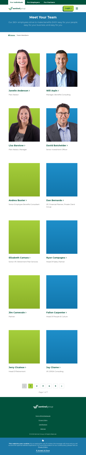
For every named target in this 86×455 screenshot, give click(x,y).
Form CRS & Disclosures (43, 416)
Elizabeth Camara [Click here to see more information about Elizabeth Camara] (19, 257)
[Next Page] (61, 386)
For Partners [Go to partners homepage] (49, 2)
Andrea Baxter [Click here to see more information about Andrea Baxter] (18, 200)
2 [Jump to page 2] (36, 386)
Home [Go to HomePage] (11, 35)
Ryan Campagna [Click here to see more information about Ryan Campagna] (56, 257)
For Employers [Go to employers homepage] (33, 2)
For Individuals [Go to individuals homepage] (16, 2)
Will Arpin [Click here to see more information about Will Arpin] (52, 90)
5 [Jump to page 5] (55, 386)
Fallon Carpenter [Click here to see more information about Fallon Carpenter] (56, 312)
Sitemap (43, 429)
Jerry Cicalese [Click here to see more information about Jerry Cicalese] (17, 367)
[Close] (43, 450)
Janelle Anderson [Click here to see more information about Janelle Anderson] (19, 90)
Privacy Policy (43, 447)
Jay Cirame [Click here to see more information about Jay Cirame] (53, 367)
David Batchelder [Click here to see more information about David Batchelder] (57, 145)
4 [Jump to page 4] (49, 386)
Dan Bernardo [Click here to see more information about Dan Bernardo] (55, 200)
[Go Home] (16, 8)
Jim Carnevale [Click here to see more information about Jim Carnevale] (17, 312)
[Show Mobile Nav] (77, 8)
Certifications (43, 424)
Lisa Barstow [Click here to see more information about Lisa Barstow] (17, 145)
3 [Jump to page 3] (43, 386)
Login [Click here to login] (68, 8)
